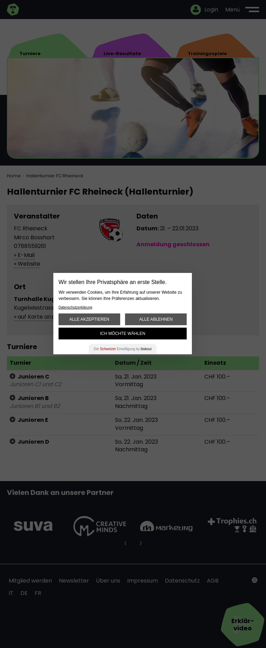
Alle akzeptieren (89, 319)
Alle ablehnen (156, 319)
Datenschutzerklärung (75, 307)
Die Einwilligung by (123, 349)
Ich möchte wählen (122, 333)
